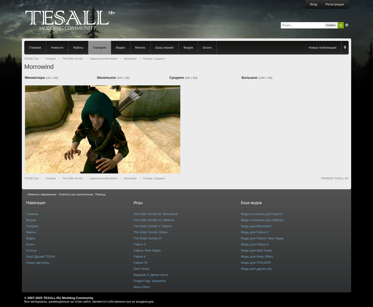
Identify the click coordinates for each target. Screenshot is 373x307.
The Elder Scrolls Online (150, 232)
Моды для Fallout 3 (255, 232)
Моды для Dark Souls (256, 250)
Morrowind (130, 178)
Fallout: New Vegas (147, 250)
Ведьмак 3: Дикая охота (150, 275)
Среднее (176, 78)
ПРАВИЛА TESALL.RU (335, 178)
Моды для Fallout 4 (255, 244)
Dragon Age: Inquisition (149, 281)
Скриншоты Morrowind (103, 178)
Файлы (78, 47)
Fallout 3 (139, 244)
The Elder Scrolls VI (147, 238)
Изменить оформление (42, 194)
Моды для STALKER (256, 262)
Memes (140, 47)
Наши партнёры (38, 262)
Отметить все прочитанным (76, 194)
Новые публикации (322, 47)
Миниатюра (35, 78)
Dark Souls (141, 269)
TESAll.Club (31, 178)
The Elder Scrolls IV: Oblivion (153, 220)
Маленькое (106, 78)
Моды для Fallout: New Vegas (262, 238)
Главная (35, 47)
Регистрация (334, 4)
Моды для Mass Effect (257, 256)
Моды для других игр (256, 269)
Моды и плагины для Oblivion (262, 220)
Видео (120, 47)
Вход (313, 4)
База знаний (164, 47)
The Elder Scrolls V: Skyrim (152, 226)
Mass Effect (141, 287)
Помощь (100, 194)
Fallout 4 (139, 256)
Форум (188, 47)
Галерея (99, 47)
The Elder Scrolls (72, 178)
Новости (57, 47)
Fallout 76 (140, 262)
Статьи (31, 250)
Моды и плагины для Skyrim (261, 214)
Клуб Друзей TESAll (40, 256)
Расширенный (347, 25)
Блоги (207, 47)
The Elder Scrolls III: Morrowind (155, 214)
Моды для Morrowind (256, 226)
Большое (249, 78)
